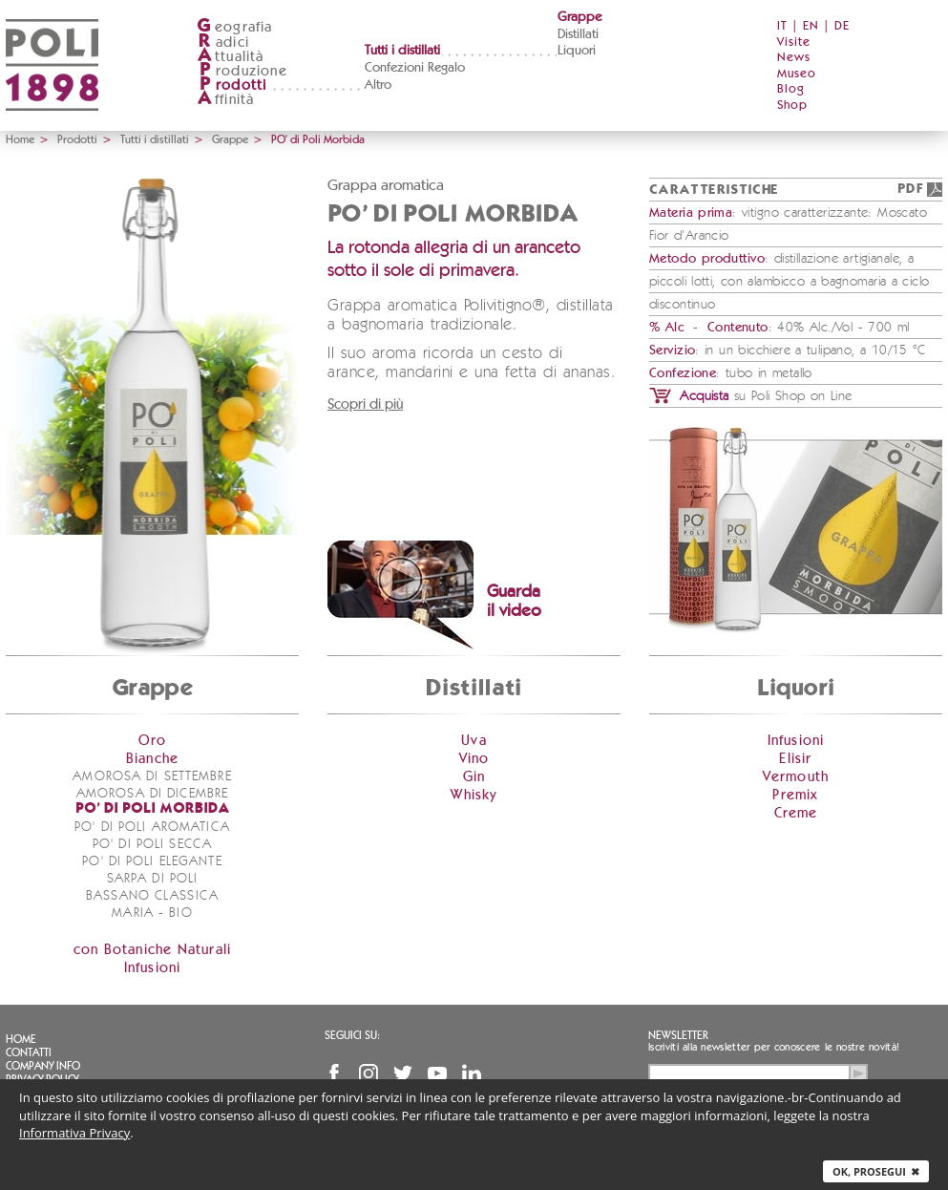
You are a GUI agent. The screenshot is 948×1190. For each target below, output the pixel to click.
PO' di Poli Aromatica (152, 827)
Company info (43, 1066)
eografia (235, 27)
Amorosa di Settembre (152, 776)
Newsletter (678, 1035)
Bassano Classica (152, 896)
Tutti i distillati (402, 50)
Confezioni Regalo (415, 67)
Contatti (29, 1052)
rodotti (231, 85)
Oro (152, 740)
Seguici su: (352, 1035)
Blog (791, 89)
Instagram (368, 1073)
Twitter (402, 1073)
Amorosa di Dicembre (152, 793)
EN (811, 26)
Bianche (152, 759)
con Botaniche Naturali (152, 950)
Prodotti (77, 139)
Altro (378, 85)
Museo (796, 74)
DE (842, 26)
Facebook (334, 1073)
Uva (474, 740)
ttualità (230, 57)
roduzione (242, 71)
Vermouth (796, 777)
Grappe (579, 17)
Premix (795, 795)
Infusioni (152, 968)
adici (223, 42)
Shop (792, 105)
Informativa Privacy (74, 1132)
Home (20, 139)
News (794, 58)
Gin (474, 777)
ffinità (225, 100)
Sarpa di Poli (153, 878)
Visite (794, 42)
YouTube (437, 1073)
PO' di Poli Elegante (151, 861)
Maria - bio (152, 913)
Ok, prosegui (875, 1171)
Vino (474, 759)
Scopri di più (365, 404)
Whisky (473, 795)
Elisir (795, 759)
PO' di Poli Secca (152, 844)
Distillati (578, 34)
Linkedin (471, 1073)
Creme (796, 813)
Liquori (577, 50)
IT (782, 26)
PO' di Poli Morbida (152, 809)
